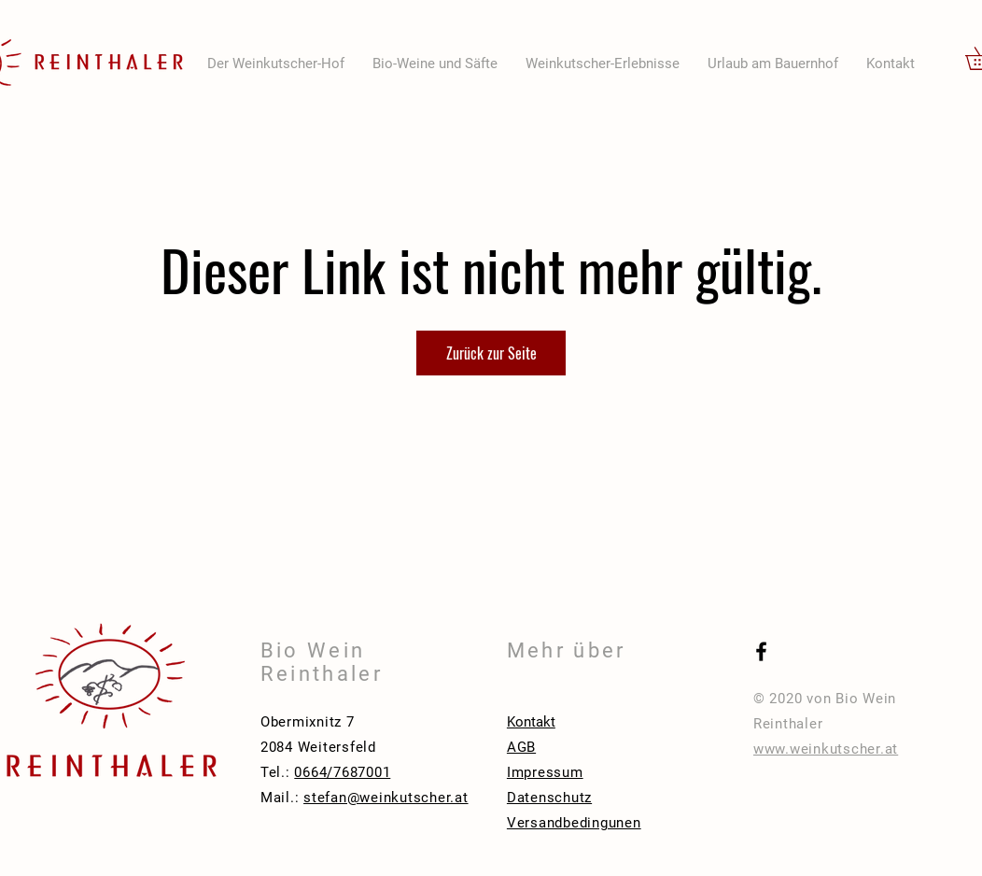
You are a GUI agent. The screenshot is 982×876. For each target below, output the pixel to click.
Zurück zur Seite (491, 353)
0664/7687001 (342, 772)
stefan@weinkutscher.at (386, 797)
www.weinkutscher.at (825, 749)
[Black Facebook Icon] (761, 651)
